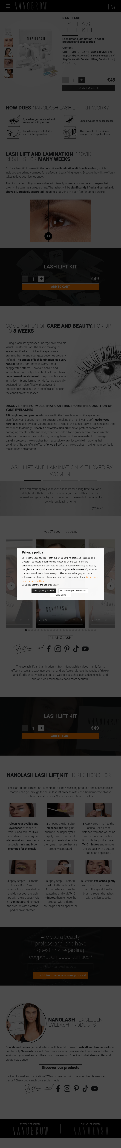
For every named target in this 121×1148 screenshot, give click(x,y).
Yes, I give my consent (44, 590)
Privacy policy (32, 552)
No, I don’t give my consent (73, 590)
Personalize (60, 595)
